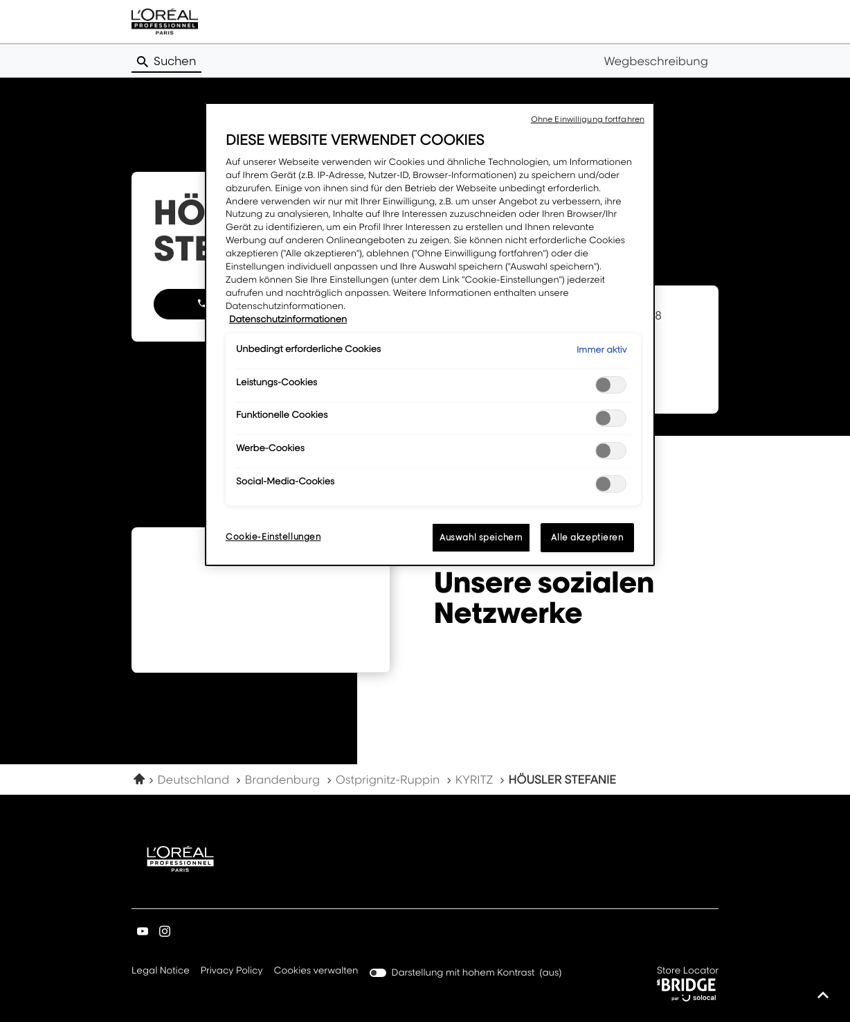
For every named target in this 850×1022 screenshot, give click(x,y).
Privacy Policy (232, 971)
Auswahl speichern (481, 537)
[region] (430, 334)
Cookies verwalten (316, 970)
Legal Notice (161, 971)
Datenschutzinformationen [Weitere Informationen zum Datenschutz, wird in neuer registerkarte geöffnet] (288, 319)
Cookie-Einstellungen (273, 536)
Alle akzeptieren (587, 537)
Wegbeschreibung (656, 61)
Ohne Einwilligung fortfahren (587, 119)
